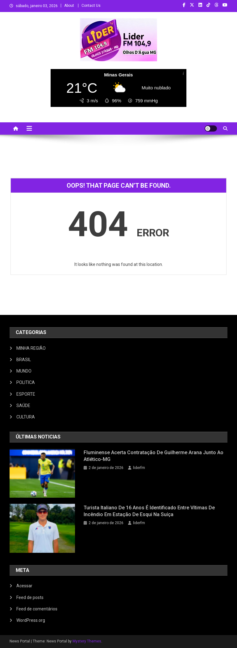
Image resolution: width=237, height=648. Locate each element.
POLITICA (25, 382)
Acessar (24, 585)
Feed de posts (30, 597)
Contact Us (91, 5)
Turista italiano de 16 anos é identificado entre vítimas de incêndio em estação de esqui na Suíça (149, 511)
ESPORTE (25, 394)
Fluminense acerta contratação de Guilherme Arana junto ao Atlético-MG (153, 456)
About (69, 5)
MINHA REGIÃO (31, 348)
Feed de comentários (36, 608)
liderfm (139, 468)
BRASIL (23, 359)
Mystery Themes (87, 641)
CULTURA (25, 416)
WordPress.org (30, 620)
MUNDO (23, 371)
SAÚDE (23, 405)
